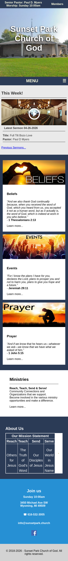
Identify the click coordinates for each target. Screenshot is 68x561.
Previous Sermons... (13, 147)
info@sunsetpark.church (34, 523)
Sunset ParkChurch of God (34, 38)
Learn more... (15, 225)
